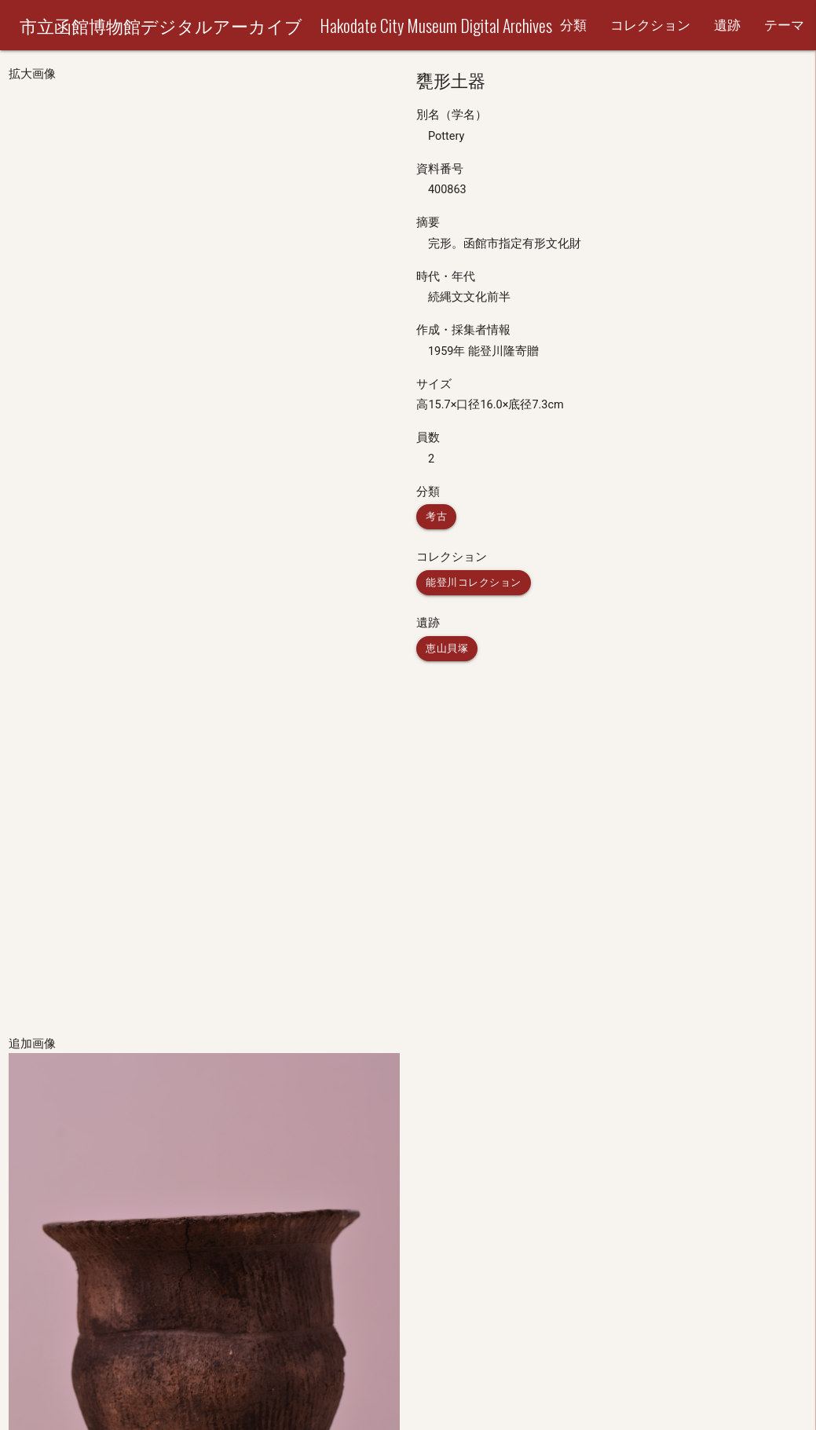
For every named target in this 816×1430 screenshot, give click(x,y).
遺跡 (727, 25)
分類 (573, 25)
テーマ (784, 25)
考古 (436, 516)
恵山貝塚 (447, 648)
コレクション (650, 25)
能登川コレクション (473, 582)
